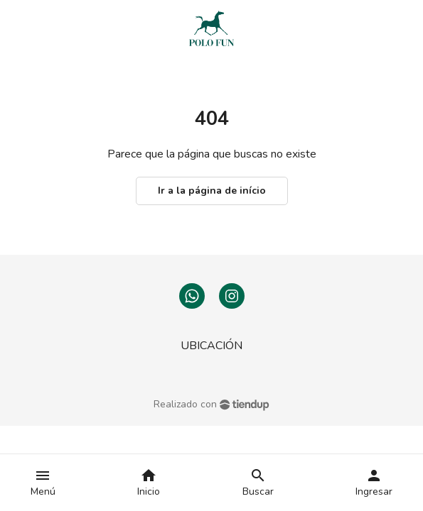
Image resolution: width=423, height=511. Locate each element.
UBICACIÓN (211, 345)
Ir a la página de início (212, 190)
